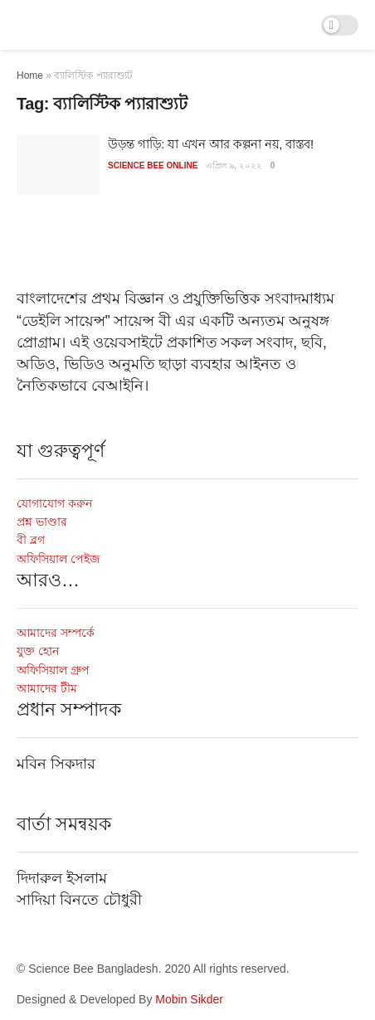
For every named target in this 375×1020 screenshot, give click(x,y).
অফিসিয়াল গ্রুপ (53, 670)
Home (30, 75)
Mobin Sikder (189, 999)
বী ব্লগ (31, 539)
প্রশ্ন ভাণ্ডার (42, 521)
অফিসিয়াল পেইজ (58, 559)
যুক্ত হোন (38, 651)
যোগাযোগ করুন (54, 503)
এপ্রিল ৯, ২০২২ (233, 165)
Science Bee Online (152, 165)
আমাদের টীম (47, 688)
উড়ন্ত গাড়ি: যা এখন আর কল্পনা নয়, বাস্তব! (211, 144)
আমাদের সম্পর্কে (56, 632)
